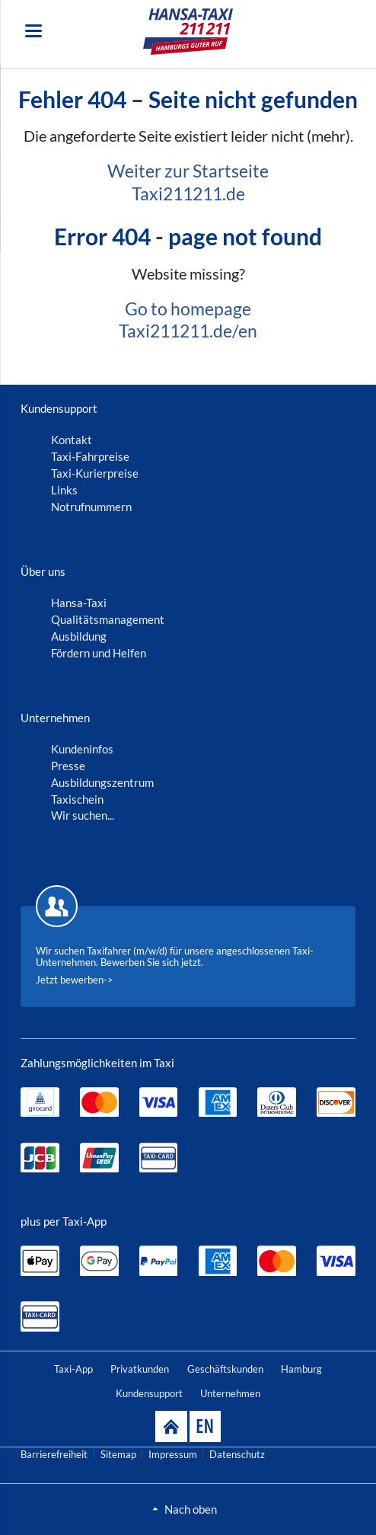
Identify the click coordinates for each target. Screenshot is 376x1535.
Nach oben (190, 1509)
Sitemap (118, 1454)
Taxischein (77, 799)
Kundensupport (149, 1393)
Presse (68, 765)
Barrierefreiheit (54, 1454)
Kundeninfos (82, 749)
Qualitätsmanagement (107, 619)
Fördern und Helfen (98, 653)
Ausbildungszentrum (102, 782)
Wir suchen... (82, 815)
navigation (33, 31)
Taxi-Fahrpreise (90, 456)
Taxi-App (73, 1369)
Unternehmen (230, 1393)
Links (64, 490)
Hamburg (301, 1369)
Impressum (172, 1454)
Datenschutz (237, 1454)
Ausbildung (79, 636)
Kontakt (71, 439)
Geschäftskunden (225, 1369)
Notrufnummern (91, 506)
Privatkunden (139, 1369)
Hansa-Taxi (79, 602)
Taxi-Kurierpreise (95, 473)
